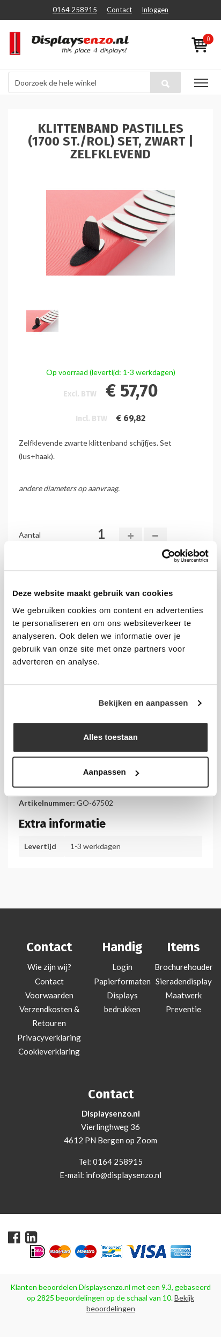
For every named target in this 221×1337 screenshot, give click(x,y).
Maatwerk (183, 995)
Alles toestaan (110, 737)
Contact (119, 9)
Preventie (183, 1009)
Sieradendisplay (184, 981)
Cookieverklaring (49, 1051)
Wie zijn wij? (49, 967)
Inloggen (155, 9)
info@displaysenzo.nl (123, 1175)
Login (122, 967)
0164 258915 (75, 9)
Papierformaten (122, 981)
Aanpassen (111, 771)
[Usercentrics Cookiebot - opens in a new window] (162, 556)
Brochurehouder (183, 967)
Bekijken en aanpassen (143, 702)
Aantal (30, 534)
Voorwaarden (49, 995)
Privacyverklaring (49, 1037)
